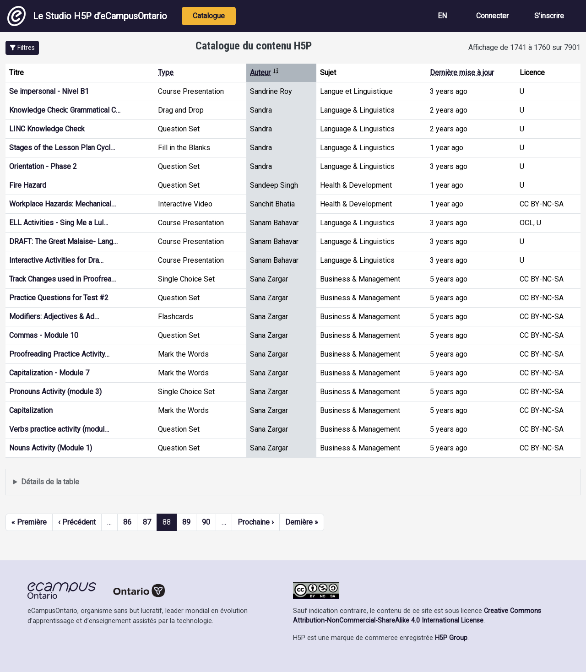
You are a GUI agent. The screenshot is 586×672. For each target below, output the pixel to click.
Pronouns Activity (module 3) (55, 391)
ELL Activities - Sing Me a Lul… (58, 222)
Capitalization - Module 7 (49, 373)
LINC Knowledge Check (47, 129)
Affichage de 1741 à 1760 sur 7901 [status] (524, 47)
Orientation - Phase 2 (43, 166)
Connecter (492, 15)
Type (166, 72)
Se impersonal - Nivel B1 (49, 91)
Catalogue (209, 15)
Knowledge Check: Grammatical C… (64, 110)
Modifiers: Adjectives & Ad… (54, 316)
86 (127, 522)
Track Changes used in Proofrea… (62, 279)
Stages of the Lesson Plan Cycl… (62, 147)
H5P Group (451, 638)
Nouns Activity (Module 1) (50, 448)
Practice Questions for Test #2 (59, 297)
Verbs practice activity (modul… (59, 429)
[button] (22, 48)
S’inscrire (549, 15)
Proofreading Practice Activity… (59, 354)
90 (206, 522)
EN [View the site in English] (442, 15)
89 (186, 522)
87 (147, 522)
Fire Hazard (27, 185)
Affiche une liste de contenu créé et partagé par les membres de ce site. (293, 482)
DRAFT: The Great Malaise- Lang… (63, 241)
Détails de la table (50, 481)
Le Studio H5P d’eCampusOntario (87, 16)
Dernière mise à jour (462, 72)
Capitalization (31, 410)
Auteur (264, 72)
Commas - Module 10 (43, 335)
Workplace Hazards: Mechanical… (62, 204)
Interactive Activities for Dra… (56, 260)
